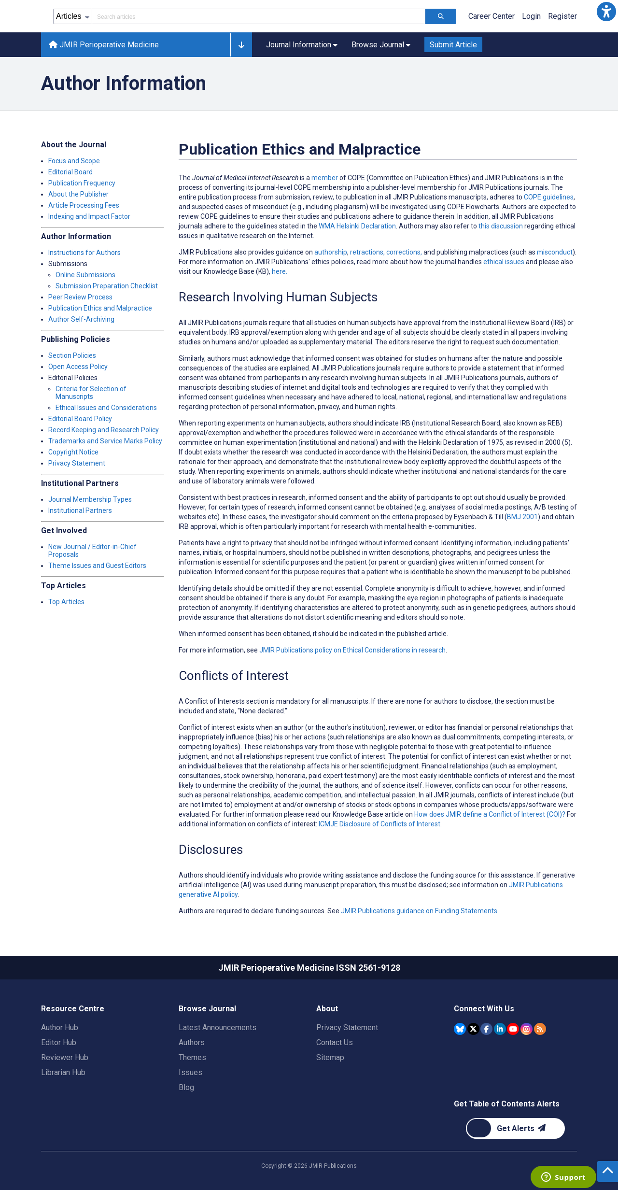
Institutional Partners (80, 510)
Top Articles (66, 602)
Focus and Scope (74, 161)
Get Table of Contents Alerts (507, 1103)
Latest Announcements (217, 1027)
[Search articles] (440, 16)
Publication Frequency (81, 183)
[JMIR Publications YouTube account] (513, 1029)
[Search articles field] (258, 16)
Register (562, 16)
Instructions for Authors (84, 252)
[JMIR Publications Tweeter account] (473, 1029)
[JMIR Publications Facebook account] (486, 1029)
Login (531, 16)
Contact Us (334, 1042)
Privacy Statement (76, 463)
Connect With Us (484, 1008)
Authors (192, 1042)
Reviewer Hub (64, 1057)
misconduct (555, 252)
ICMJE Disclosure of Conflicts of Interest (379, 824)
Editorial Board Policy (80, 419)
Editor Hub (58, 1042)
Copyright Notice (73, 452)
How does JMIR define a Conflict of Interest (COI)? (489, 814)
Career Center (491, 16)
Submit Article (453, 44)
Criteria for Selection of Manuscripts (91, 392)
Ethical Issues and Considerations (106, 407)
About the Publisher (78, 194)
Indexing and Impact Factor (89, 216)
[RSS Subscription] (540, 1029)
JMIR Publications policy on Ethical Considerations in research (352, 650)
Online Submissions (85, 275)
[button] (606, 11)
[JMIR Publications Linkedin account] (500, 1029)
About (327, 1008)
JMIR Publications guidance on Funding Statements (419, 911)
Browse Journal (207, 1008)
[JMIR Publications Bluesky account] (460, 1029)
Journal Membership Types (90, 499)
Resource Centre (72, 1008)
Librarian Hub (63, 1072)
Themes (192, 1057)
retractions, (367, 252)
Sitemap (330, 1057)
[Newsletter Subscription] (515, 1128)
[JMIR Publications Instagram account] (526, 1029)
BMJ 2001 (522, 517)
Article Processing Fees (83, 205)
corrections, (404, 252)
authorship (330, 252)
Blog (186, 1087)
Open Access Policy (78, 366)
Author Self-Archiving (81, 319)
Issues (190, 1072)
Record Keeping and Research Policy (103, 430)
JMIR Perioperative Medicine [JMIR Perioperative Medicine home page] (104, 44)
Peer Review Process (80, 297)
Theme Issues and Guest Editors (97, 565)
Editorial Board (70, 172)
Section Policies (72, 355)
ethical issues (503, 262)
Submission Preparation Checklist (107, 286)
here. (279, 271)
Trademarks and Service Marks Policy (105, 441)
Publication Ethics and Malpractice (100, 308)
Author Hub (59, 1027)
